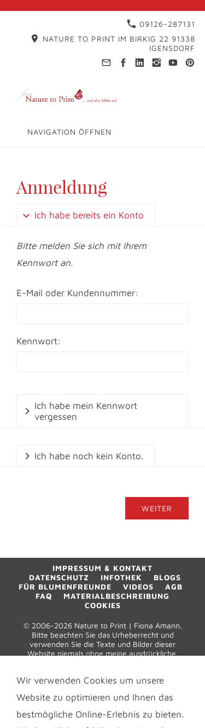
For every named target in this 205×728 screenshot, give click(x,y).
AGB (174, 586)
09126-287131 (161, 23)
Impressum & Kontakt (102, 568)
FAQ (44, 595)
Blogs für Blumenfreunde (100, 582)
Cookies (103, 605)
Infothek (121, 577)
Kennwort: (38, 341)
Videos (138, 586)
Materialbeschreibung (116, 595)
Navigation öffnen (69, 131)
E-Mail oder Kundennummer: (77, 292)
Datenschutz (59, 577)
